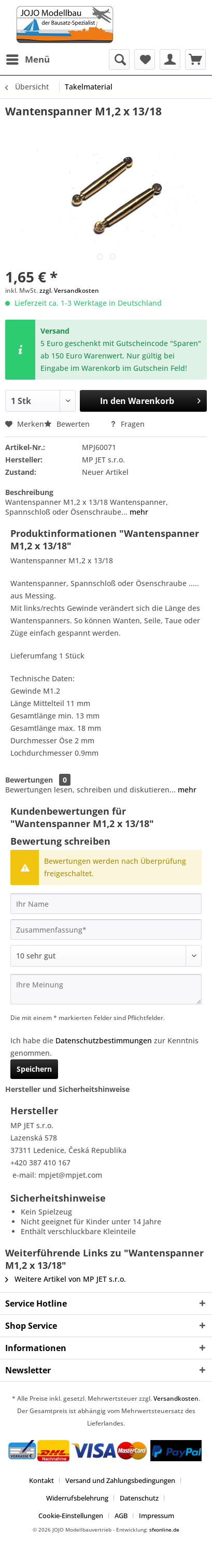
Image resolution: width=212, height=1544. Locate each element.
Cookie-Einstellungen (70, 1515)
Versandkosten (176, 1398)
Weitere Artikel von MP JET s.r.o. (65, 1279)
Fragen (127, 424)
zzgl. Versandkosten (69, 290)
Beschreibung (29, 492)
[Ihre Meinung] (106, 989)
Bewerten (68, 424)
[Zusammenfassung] (106, 929)
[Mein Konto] (170, 59)
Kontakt (41, 1480)
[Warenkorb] (195, 59)
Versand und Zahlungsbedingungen (120, 1480)
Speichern (34, 1069)
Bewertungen (29, 780)
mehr (138, 512)
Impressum (156, 1515)
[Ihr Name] (106, 903)
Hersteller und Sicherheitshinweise (67, 1089)
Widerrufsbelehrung (77, 1498)
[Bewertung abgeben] (106, 956)
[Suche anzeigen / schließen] (119, 59)
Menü (28, 58)
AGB (121, 1515)
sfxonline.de (164, 1529)
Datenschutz (139, 1498)
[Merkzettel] (144, 59)
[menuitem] (27, 59)
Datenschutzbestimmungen (103, 1040)
